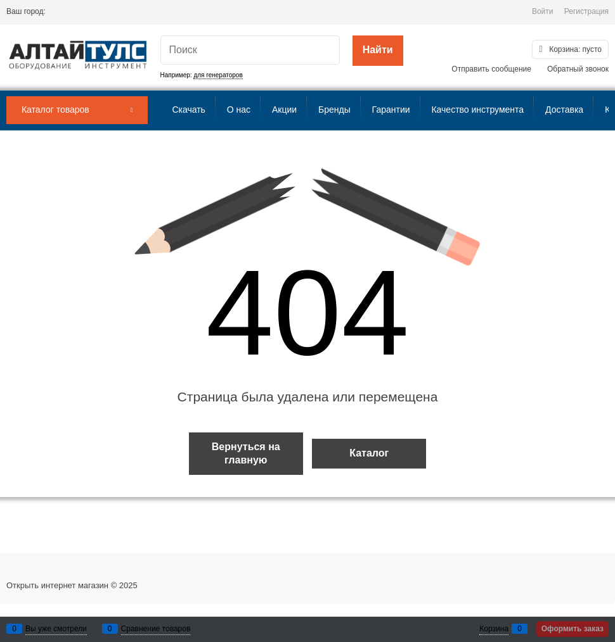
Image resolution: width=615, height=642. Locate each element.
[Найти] (378, 50)
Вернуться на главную (246, 453)
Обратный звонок (578, 69)
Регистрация (586, 11)
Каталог (369, 453)
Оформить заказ (572, 628)
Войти (543, 11)
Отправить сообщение (491, 69)
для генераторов (217, 75)
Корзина (493, 629)
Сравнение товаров (156, 629)
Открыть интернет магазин (57, 585)
